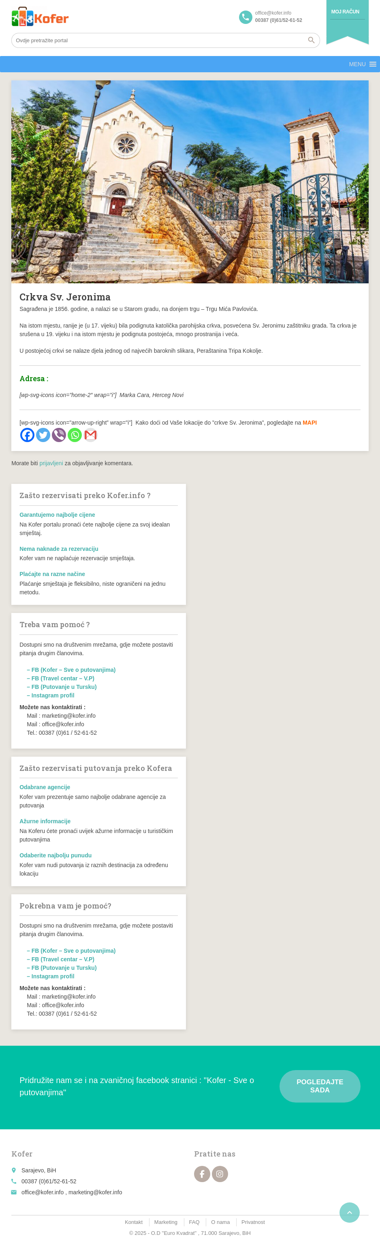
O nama (220, 1222)
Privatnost (253, 1222)
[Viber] (59, 435)
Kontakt (134, 1222)
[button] (357, 64)
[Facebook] (27, 435)
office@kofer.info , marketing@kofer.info (71, 1192)
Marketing (165, 1222)
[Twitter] (43, 435)
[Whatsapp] (75, 435)
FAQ (194, 1222)
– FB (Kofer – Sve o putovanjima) (71, 670)
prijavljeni (51, 463)
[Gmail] (90, 435)
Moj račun (345, 12)
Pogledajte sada (320, 1086)
